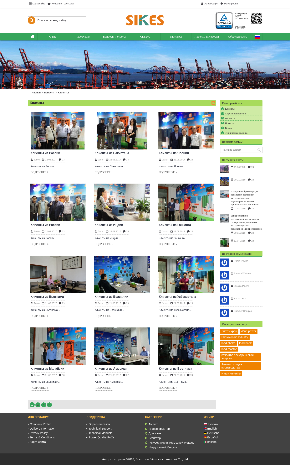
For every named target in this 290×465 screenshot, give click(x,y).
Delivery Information (41, 428)
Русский (211, 424)
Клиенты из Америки (111, 368)
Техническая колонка (236, 132)
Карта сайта (37, 441)
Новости (229, 123)
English (210, 428)
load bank (245, 343)
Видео (228, 127)
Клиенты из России (45, 153)
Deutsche (212, 433)
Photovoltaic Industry (234, 337)
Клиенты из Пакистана (112, 153)
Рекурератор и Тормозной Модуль (169, 442)
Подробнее (40, 172)
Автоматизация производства (231, 366)
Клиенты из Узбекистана (177, 296)
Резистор (153, 438)
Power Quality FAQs (100, 437)
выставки (230, 118)
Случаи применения (236, 113)
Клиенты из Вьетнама (47, 296)
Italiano (210, 441)
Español (211, 437)
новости (49, 92)
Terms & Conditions (41, 437)
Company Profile (39, 424)
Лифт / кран (229, 331)
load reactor (229, 349)
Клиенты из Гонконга (175, 225)
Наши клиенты (231, 373)
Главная (36, 92)
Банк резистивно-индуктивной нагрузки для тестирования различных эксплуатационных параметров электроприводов (246, 222)
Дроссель (153, 433)
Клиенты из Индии (109, 225)
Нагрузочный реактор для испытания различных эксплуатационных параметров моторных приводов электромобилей (245, 198)
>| (49, 404)
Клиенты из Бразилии (111, 296)
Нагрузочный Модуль (161, 447)
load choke (228, 343)
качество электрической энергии (237, 356)
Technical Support (98, 428)
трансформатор (157, 429)
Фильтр (151, 424)
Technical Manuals (99, 433)
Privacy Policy (38, 433)
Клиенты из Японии (174, 153)
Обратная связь (98, 424)
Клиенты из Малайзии (47, 368)
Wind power (248, 331)
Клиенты (63, 92)
